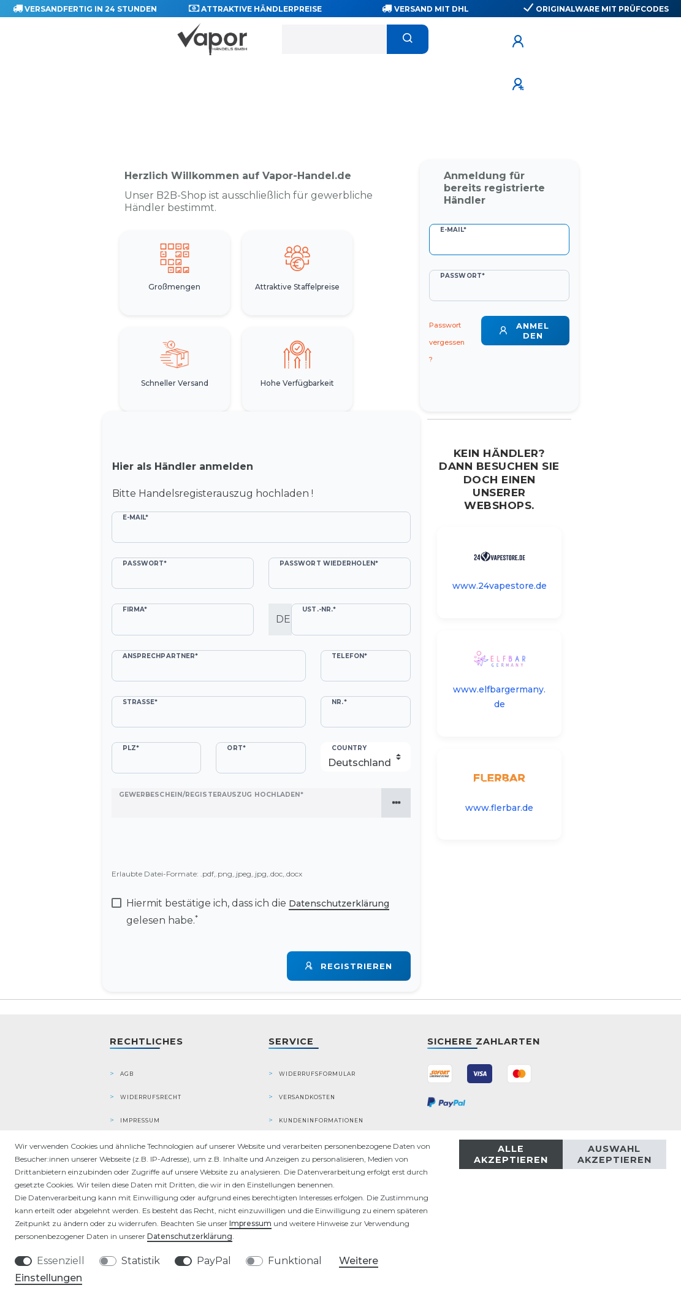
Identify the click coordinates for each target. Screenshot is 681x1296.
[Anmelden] (519, 41)
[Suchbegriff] (334, 39)
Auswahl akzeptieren (614, 1154)
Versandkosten (307, 1097)
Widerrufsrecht (150, 1097)
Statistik (140, 1261)
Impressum (140, 1120)
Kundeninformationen (321, 1120)
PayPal (214, 1261)
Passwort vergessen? (447, 342)
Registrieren (348, 966)
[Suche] (408, 39)
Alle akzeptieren (511, 1154)
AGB (127, 1073)
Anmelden (525, 330)
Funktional (295, 1261)
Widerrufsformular (317, 1073)
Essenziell (61, 1261)
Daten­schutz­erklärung (189, 1236)
